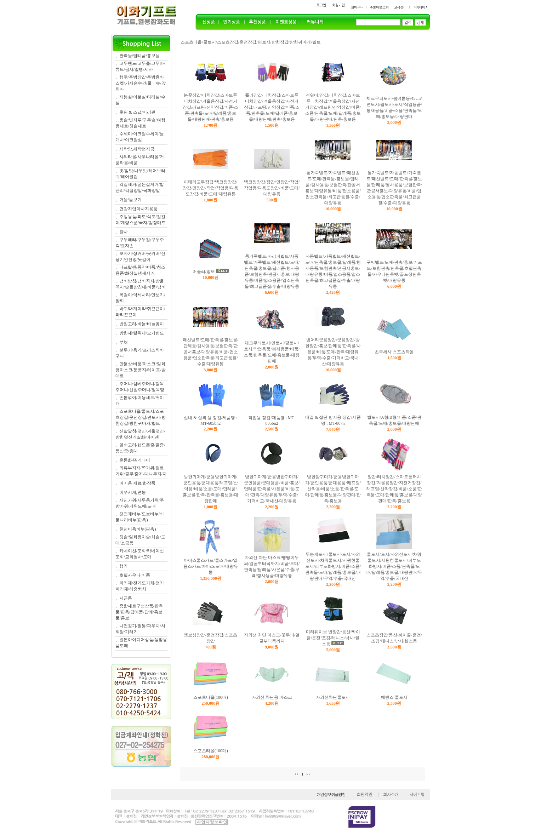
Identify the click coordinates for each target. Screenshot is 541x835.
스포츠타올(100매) (210, 697)
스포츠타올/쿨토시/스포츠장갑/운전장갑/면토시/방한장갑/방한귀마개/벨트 (140, 417)
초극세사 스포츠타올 (394, 351)
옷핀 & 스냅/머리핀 (137, 112)
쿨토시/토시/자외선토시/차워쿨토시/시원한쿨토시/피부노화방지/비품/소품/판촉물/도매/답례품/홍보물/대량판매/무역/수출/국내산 (394, 566)
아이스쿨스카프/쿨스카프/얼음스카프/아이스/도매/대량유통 (210, 566)
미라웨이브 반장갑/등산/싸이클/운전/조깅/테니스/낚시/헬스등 (333, 637)
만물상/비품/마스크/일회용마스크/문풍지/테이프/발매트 (140, 369)
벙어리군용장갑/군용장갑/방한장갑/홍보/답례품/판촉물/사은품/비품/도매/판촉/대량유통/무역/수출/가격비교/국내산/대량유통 (333, 351)
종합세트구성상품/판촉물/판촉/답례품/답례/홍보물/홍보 (139, 612)
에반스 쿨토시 (394, 697)
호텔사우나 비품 (134, 575)
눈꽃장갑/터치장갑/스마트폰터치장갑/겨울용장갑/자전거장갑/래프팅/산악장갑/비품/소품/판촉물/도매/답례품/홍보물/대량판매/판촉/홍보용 (210, 107)
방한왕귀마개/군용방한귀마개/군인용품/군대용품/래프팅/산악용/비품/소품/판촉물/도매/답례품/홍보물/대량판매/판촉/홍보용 (333, 488)
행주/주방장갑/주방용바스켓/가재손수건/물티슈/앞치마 (140, 83)
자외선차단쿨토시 (333, 697)
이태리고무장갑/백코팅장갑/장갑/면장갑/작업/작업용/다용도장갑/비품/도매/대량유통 (210, 187)
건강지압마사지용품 (138, 208)
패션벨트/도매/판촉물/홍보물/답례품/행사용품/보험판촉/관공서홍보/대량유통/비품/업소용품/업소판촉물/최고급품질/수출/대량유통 (210, 351)
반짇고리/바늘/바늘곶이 (141, 323)
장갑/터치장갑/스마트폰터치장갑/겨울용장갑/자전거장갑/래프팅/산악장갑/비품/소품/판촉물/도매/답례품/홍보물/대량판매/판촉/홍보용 (394, 488)
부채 (123, 342)
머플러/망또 (204, 271)
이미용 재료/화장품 (137, 483)
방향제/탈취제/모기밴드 (141, 333)
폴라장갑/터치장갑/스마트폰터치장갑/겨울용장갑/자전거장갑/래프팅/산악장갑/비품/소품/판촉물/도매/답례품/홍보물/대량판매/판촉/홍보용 (272, 107)
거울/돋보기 (130, 199)
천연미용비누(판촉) (137, 529)
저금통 (125, 598)
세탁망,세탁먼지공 (136, 149)
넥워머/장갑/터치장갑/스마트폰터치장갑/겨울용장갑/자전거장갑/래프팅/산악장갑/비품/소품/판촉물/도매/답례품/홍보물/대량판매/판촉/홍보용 (333, 107)
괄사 (123, 231)
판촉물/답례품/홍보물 (139, 55)
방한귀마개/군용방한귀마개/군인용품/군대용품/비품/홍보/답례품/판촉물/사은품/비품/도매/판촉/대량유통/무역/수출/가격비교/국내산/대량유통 (272, 488)
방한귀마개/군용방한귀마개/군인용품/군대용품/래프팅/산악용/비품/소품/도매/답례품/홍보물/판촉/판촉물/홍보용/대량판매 (210, 488)
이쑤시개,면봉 (132, 492)
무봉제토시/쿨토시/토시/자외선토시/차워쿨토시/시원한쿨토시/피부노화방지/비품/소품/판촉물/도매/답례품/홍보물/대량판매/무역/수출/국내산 (333, 566)
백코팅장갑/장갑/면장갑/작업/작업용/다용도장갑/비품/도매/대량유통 (272, 187)
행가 (123, 566)
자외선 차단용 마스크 (272, 697)
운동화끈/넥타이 (134, 460)
